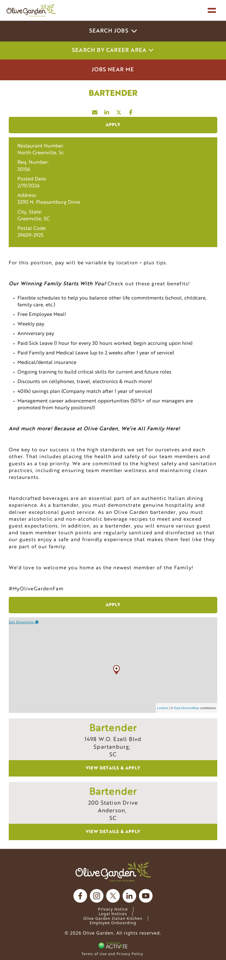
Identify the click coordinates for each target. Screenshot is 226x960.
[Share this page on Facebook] (131, 111)
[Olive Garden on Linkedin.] (129, 896)
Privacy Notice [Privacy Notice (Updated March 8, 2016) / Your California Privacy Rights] (113, 909)
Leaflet (162, 708)
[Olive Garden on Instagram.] (96, 896)
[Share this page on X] (119, 111)
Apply (113, 125)
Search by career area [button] (113, 50)
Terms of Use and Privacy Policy (112, 953)
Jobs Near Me (113, 69)
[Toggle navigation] (211, 10)
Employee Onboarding (113, 922)
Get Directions (24, 622)
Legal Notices (113, 913)
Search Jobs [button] (113, 31)
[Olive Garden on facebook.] (80, 896)
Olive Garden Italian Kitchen (112, 918)
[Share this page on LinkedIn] (107, 111)
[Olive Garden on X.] (113, 896)
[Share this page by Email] (95, 111)
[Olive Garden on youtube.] (146, 896)
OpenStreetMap (186, 708)
